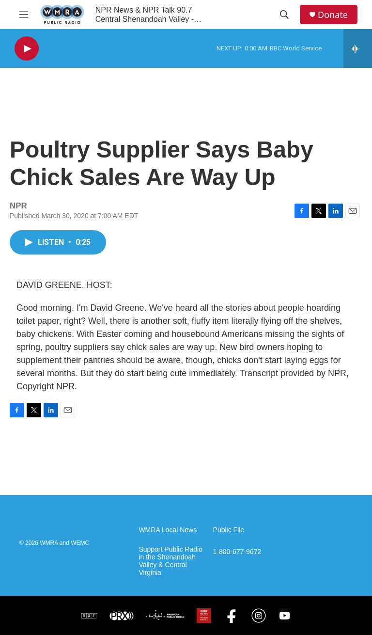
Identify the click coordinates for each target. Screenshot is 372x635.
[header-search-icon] (284, 14)
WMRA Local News (168, 530)
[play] (26, 48)
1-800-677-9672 (237, 552)
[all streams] (357, 48)
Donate (333, 15)
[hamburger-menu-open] (24, 14)
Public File (229, 530)
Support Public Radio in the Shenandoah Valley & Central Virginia (170, 561)
